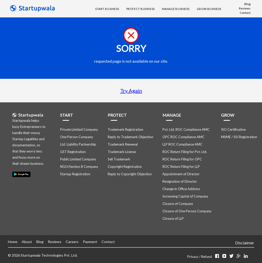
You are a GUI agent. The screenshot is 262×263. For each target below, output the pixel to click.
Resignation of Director (179, 181)
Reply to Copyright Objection (130, 174)
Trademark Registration (125, 129)
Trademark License (122, 152)
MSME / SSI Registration (239, 137)
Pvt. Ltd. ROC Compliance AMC (186, 129)
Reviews (244, 8)
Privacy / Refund (200, 257)
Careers (72, 241)
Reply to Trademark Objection (130, 137)
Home (12, 241)
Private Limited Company (79, 129)
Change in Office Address (181, 189)
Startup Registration (75, 174)
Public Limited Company (78, 159)
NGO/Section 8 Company (79, 167)
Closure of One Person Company (187, 211)
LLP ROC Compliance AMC (182, 144)
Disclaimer (244, 242)
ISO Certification (233, 129)
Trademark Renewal (123, 144)
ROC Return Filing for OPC (182, 159)
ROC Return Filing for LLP (181, 167)
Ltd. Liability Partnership (78, 144)
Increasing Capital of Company (185, 196)
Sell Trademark (119, 159)
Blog (247, 4)
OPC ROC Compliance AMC (183, 137)
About (27, 241)
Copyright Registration (125, 167)
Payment (90, 241)
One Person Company (76, 137)
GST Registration (73, 152)
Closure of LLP (173, 218)
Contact (245, 13)
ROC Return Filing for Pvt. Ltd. (184, 152)
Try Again (131, 90)
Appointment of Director (181, 174)
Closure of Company (177, 204)
